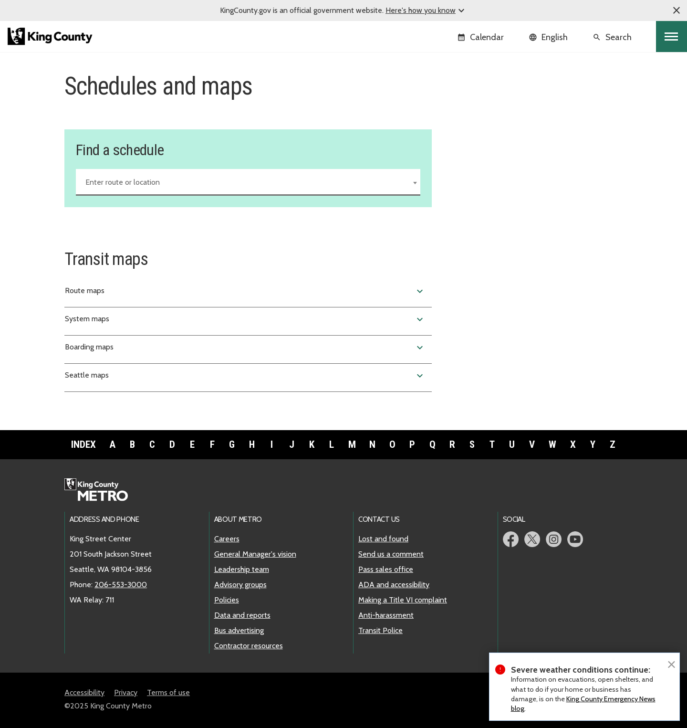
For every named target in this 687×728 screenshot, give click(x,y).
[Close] (671, 663)
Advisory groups (240, 584)
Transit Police (380, 630)
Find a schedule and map (495, 99)
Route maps (245, 291)
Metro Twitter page (532, 539)
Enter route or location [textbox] (122, 182)
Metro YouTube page (575, 539)
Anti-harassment (386, 615)
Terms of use (168, 692)
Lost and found (383, 538)
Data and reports (242, 615)
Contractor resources (248, 645)
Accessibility (84, 692)
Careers (226, 538)
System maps (245, 319)
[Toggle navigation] (671, 36)
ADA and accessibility (393, 584)
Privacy (125, 692)
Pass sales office (385, 569)
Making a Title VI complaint (402, 599)
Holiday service (476, 129)
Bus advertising (239, 630)
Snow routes (472, 144)
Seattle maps (245, 375)
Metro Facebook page (511, 539)
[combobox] (248, 182)
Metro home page (101, 490)
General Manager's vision (255, 554)
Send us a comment (391, 554)
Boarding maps (245, 347)
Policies (226, 599)
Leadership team (241, 569)
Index (83, 444)
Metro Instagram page (554, 539)
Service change (476, 114)
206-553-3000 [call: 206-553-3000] (120, 584)
